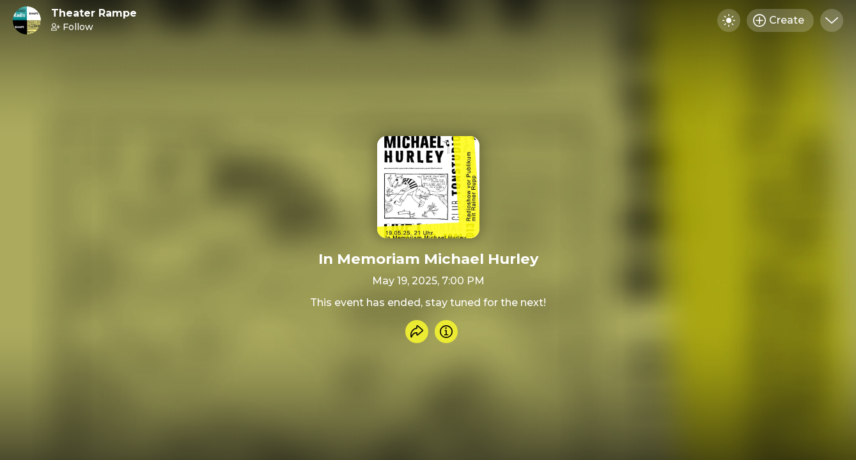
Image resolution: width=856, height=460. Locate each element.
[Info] (446, 331)
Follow (72, 27)
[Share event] (416, 331)
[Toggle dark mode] (728, 20)
